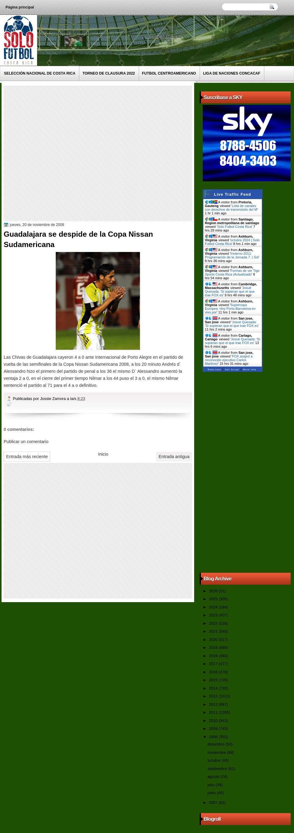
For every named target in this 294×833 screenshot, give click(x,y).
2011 (214, 712)
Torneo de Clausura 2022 (108, 73)
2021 (214, 631)
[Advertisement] (66, 153)
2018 (214, 655)
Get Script (232, 369)
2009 (214, 728)
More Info (249, 369)
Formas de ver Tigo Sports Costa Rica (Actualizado (232, 272)
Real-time (214, 369)
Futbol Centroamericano (169, 73)
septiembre (217, 768)
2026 (214, 591)
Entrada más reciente (27, 456)
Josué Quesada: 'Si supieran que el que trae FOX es (229, 291)
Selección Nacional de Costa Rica (39, 73)
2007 (214, 802)
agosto (213, 776)
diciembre (216, 744)
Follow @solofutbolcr (162, 36)
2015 (214, 680)
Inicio (103, 454)
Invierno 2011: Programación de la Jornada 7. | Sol (231, 255)
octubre (214, 760)
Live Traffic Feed (232, 194)
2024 (214, 607)
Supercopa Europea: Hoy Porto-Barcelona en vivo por (230, 308)
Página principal (20, 7)
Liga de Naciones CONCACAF (231, 73)
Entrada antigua (174, 456)
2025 (214, 599)
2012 (214, 704)
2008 (214, 737)
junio (212, 792)
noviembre (217, 752)
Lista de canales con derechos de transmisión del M (231, 207)
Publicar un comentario (26, 441)
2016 (214, 672)
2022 (214, 623)
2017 (214, 663)
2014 (214, 688)
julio (211, 785)
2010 (214, 720)
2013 (214, 696)
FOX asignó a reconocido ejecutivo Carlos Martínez (229, 359)
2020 (214, 639)
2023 (214, 615)
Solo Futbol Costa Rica (234, 226)
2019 (214, 647)
